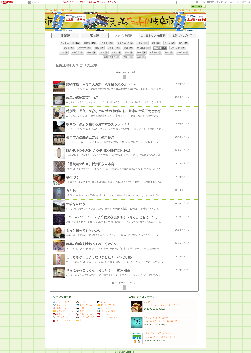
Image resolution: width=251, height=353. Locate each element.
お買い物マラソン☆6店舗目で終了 (159, 337)
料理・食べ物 (61, 317)
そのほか (35, 2)
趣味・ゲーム (84, 305)
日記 (56, 10)
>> (212, 2)
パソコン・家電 (106, 311)
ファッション (61, 305)
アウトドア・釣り (107, 305)
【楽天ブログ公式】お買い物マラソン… (162, 333)
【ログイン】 (199, 10)
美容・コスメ (61, 308)
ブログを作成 (234, 2)
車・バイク (104, 308)
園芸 (80, 320)
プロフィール (66, 10)
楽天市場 (246, 2)
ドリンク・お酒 (62, 320)
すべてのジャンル (107, 317)
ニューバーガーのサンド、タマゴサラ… (162, 305)
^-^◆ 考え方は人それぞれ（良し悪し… (162, 321)
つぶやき (147, 301)
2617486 (197, 6)
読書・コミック (85, 314)
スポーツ (103, 302)
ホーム (49, 10)
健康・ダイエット (63, 311)
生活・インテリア (63, 314)
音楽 (80, 311)
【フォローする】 (184, 10)
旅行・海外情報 (85, 317)
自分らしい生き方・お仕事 (155, 317)
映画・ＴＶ (83, 308)
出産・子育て (61, 302)
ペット (81, 302)
